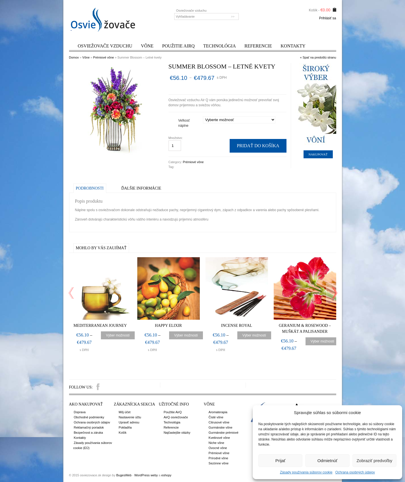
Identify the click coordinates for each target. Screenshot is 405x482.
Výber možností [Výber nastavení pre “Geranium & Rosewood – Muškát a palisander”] (322, 341)
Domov (74, 57)
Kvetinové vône (219, 437)
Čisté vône (216, 417)
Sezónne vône (219, 463)
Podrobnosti (90, 188)
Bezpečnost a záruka (88, 432)
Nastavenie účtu (130, 417)
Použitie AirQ (178, 45)
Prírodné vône (218, 458)
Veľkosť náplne (184, 123)
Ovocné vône (218, 448)
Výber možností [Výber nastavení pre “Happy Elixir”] (186, 335)
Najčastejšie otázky (177, 432)
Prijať (280, 460)
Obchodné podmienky (89, 417)
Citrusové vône (219, 422)
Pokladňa (125, 427)
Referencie (258, 45)
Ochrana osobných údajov (355, 472)
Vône (147, 45)
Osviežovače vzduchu (105, 45)
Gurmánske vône (220, 427)
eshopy (166, 475)
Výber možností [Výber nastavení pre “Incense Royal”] (254, 335)
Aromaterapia (218, 412)
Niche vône (216, 442)
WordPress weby (146, 475)
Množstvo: (176, 138)
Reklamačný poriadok (89, 427)
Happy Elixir (168, 325)
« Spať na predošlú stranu (318, 57)
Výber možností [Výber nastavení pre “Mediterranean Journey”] (118, 335)
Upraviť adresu (129, 422)
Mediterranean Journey (100, 325)
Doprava (80, 412)
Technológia (219, 45)
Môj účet (125, 412)
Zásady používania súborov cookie (306, 472)
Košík (123, 432)
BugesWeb (124, 475)
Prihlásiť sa (327, 18)
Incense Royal (236, 325)
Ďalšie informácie (141, 188)
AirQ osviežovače (176, 417)
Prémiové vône (103, 57)
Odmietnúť (327, 460)
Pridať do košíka (258, 145)
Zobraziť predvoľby (374, 460)
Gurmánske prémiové (223, 432)
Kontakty (293, 45)
